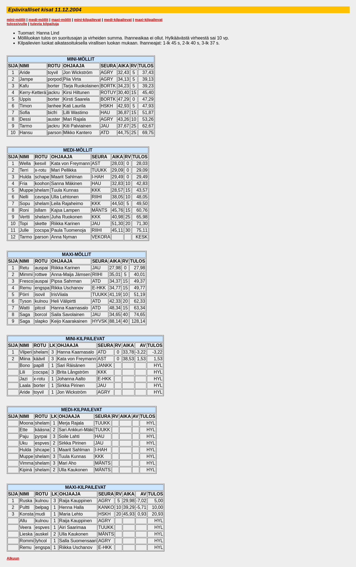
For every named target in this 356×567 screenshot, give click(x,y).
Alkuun (13, 558)
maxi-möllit (61, 20)
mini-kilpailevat (87, 20)
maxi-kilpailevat (148, 20)
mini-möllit (16, 20)
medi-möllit (38, 20)
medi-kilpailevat (118, 20)
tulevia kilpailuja (44, 24)
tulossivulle (17, 24)
